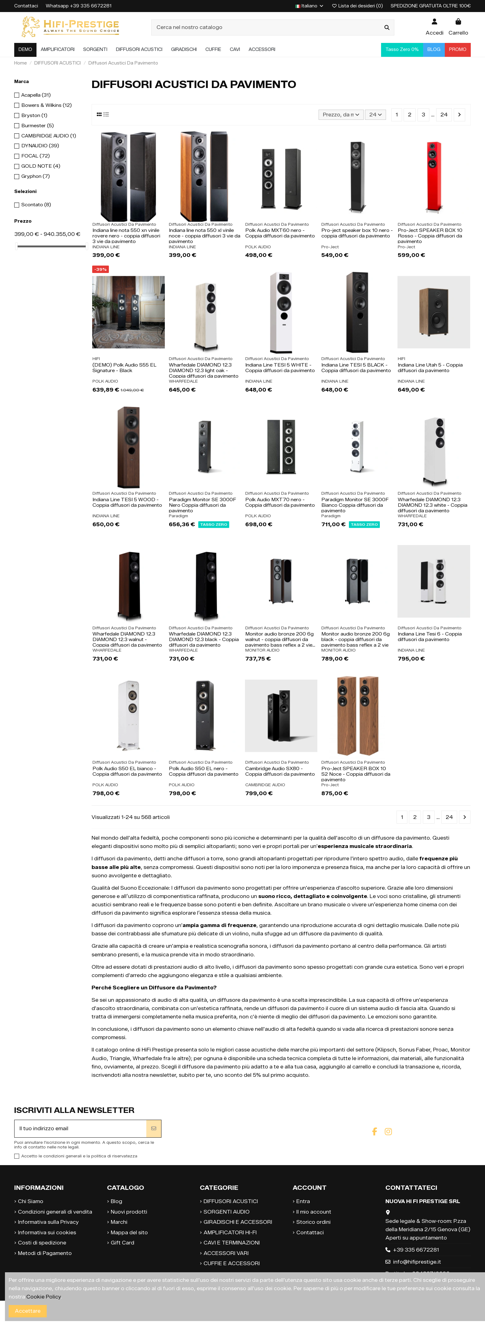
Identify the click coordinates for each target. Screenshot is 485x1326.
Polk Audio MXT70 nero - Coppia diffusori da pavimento (280, 502)
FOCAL (35, 156)
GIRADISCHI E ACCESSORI (238, 1222)
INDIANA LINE (106, 247)
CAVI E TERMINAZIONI (232, 1243)
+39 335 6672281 (416, 1250)
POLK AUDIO (258, 247)
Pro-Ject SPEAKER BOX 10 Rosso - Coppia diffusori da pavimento (430, 236)
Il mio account (313, 1212)
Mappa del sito (129, 1233)
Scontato (36, 205)
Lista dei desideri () (358, 6)
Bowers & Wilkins (46, 105)
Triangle (119, 1058)
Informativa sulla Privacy (48, 1222)
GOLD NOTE (40, 166)
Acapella (36, 95)
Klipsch (386, 1050)
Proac (440, 1050)
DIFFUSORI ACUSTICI (231, 1201)
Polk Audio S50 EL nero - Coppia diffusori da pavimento (203, 771)
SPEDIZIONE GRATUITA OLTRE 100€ (431, 6)
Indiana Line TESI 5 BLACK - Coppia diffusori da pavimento (356, 367)
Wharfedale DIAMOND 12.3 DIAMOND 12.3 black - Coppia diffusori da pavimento (204, 639)
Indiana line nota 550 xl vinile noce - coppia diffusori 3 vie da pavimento (204, 236)
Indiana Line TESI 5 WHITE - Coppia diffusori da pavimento (280, 367)
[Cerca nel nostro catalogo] (387, 27)
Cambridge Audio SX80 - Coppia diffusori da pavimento (280, 771)
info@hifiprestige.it (417, 1262)
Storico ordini (313, 1222)
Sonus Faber (414, 1050)
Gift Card (122, 1243)
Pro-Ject (330, 247)
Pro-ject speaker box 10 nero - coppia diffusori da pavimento (357, 233)
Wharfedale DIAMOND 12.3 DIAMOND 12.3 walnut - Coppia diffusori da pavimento (127, 639)
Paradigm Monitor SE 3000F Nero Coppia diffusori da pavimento (202, 505)
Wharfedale (147, 1058)
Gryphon (35, 176)
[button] (57, 50)
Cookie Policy (43, 1297)
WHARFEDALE (183, 381)
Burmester (37, 125)
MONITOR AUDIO (262, 650)
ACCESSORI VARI (226, 1253)
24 (375, 115)
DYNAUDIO (40, 146)
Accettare (28, 1311)
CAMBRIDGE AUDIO (265, 785)
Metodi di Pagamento (45, 1253)
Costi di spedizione (42, 1243)
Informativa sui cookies (47, 1233)
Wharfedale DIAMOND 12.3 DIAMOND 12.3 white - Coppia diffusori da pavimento (432, 505)
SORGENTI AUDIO (227, 1212)
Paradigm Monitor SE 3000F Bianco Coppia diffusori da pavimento (354, 505)
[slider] (16, 246)
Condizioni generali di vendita (55, 1212)
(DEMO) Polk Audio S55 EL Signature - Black (124, 367)
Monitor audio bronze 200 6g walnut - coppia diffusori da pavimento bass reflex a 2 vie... (280, 639)
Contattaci (26, 6)
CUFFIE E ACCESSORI (232, 1263)
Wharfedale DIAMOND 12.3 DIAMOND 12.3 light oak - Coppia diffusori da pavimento (203, 370)
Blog (116, 1201)
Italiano (309, 6)
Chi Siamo (30, 1201)
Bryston (34, 115)
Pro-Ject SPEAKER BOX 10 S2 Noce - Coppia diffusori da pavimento (355, 774)
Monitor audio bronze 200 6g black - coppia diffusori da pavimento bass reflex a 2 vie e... (355, 642)
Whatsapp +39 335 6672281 (78, 6)
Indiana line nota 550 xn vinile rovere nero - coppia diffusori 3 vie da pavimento (126, 236)
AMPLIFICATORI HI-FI (230, 1233)
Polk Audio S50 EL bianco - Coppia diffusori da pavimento (127, 771)
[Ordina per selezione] (341, 115)
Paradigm (178, 516)
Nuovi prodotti (129, 1212)
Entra (303, 1201)
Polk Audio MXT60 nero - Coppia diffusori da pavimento (280, 233)
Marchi (119, 1222)
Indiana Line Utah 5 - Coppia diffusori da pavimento (430, 367)
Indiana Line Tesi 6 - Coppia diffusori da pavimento (430, 636)
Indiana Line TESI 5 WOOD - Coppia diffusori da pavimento (127, 502)
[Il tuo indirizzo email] (80, 1128)
